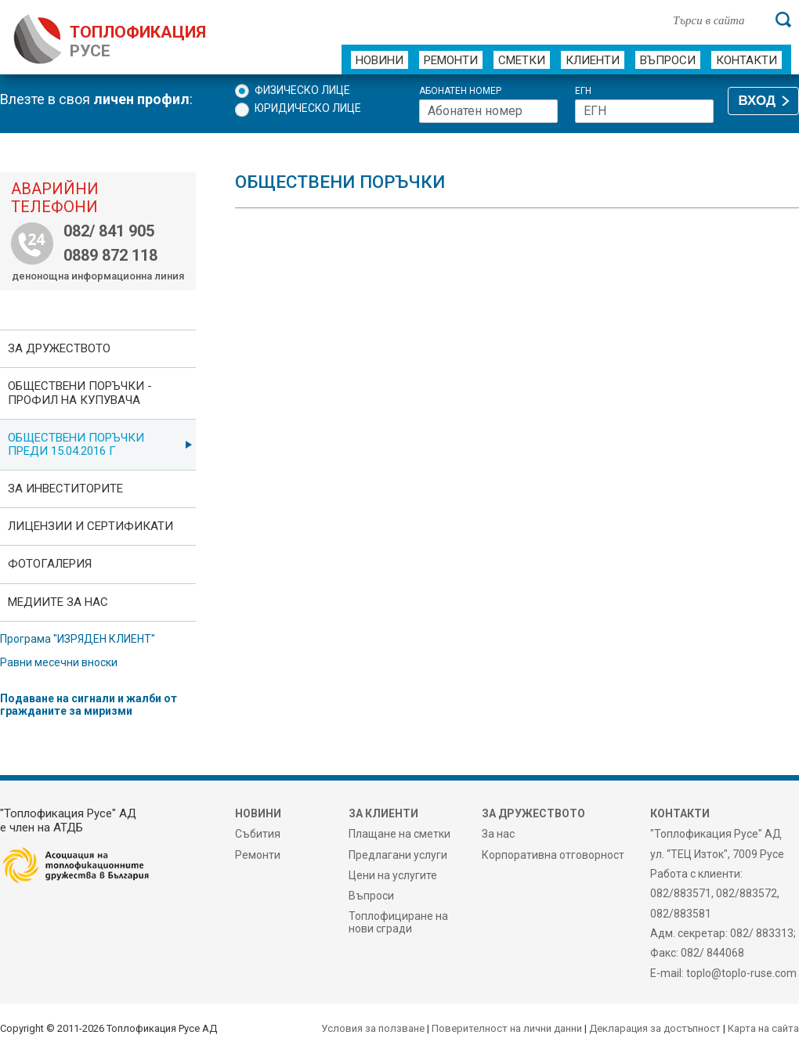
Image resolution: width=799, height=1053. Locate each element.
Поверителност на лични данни (507, 1028)
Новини (379, 60)
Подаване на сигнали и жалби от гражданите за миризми (88, 704)
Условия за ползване (373, 1028)
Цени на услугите (393, 875)
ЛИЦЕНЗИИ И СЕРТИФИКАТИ (90, 526)
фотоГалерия (50, 564)
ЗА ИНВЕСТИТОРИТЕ (65, 488)
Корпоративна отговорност (553, 855)
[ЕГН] (644, 111)
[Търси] (783, 19)
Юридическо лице (308, 108)
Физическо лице (302, 90)
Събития (257, 834)
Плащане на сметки (399, 834)
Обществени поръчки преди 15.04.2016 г (76, 444)
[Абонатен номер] (488, 111)
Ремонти (451, 60)
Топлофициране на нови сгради (398, 922)
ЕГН (583, 91)
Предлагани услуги (398, 855)
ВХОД (757, 100)
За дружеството (59, 348)
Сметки (521, 60)
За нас (498, 834)
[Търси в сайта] (716, 19)
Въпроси (668, 60)
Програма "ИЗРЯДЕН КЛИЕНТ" (77, 639)
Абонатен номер (460, 91)
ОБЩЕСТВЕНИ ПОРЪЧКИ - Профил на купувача (80, 392)
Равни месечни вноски (59, 662)
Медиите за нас (58, 602)
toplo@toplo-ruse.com (741, 973)
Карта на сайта (763, 1028)
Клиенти (593, 60)
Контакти (746, 60)
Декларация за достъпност (655, 1028)
